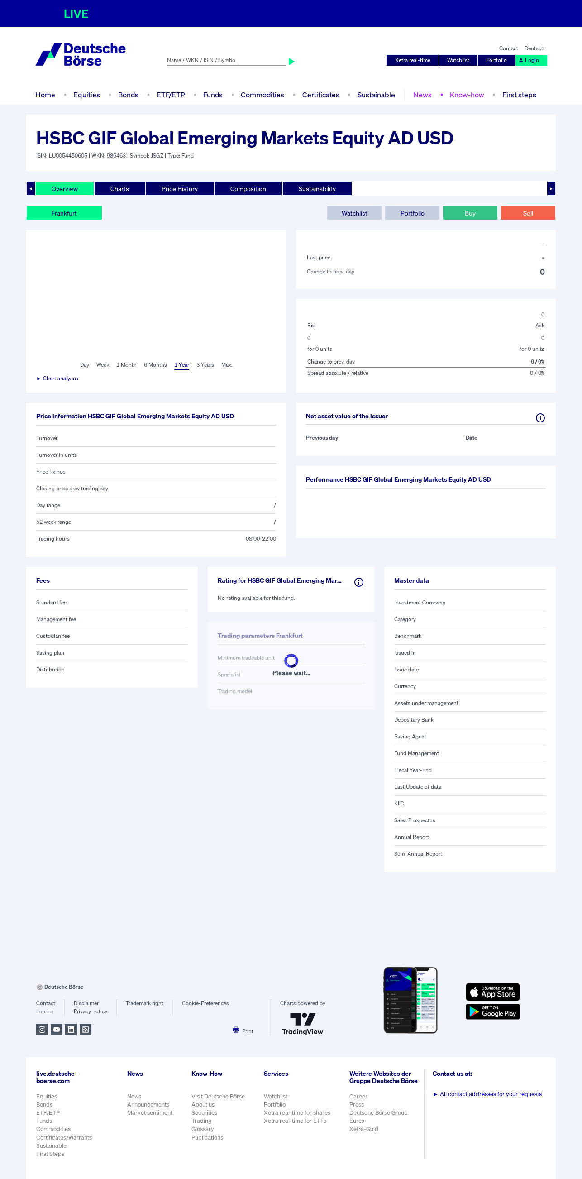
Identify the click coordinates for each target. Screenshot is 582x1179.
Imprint (44, 1011)
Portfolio (496, 60)
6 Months (155, 364)
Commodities (262, 95)
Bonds (128, 95)
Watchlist (458, 60)
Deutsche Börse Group (378, 1113)
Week (102, 364)
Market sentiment (149, 1113)
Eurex (357, 1121)
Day (84, 364)
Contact (508, 48)
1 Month (126, 364)
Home (45, 95)
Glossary (202, 1129)
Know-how (467, 95)
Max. (227, 364)
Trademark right (144, 1003)
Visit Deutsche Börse (218, 1096)
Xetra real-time (412, 60)
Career (358, 1096)
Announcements (148, 1104)
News (422, 95)
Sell (528, 213)
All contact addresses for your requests (487, 1094)
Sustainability (317, 188)
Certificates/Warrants (64, 1137)
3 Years (205, 364)
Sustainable (376, 95)
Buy (470, 213)
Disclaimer (86, 1003)
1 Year (181, 364)
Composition (248, 188)
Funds (213, 95)
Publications (207, 1137)
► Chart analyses (57, 378)
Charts (119, 188)
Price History (180, 188)
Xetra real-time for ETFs (295, 1121)
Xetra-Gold (363, 1129)
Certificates (320, 95)
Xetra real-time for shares (297, 1113)
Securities (204, 1113)
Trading (201, 1121)
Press (356, 1104)
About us (203, 1104)
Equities (86, 95)
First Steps (50, 1154)
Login (528, 60)
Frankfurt (64, 213)
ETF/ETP (171, 95)
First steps (519, 95)
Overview (65, 188)
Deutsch (534, 48)
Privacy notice (90, 1011)
